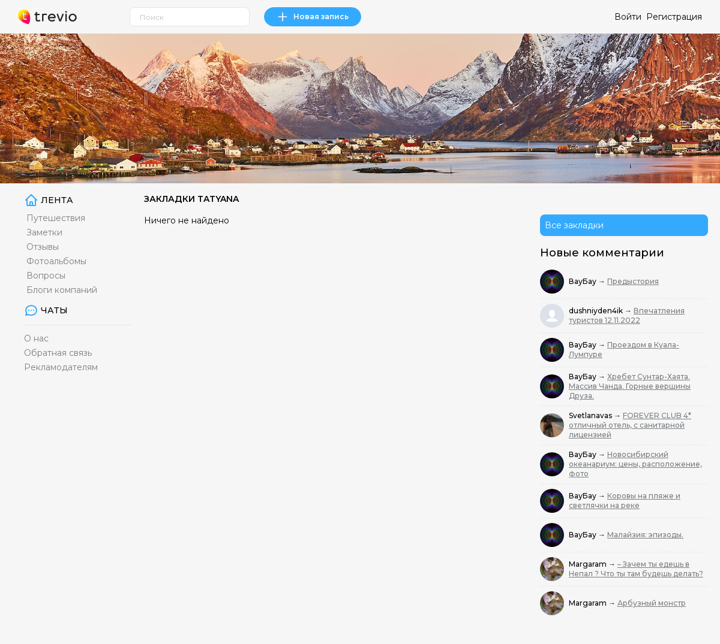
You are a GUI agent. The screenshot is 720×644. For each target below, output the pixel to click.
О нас (36, 338)
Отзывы (42, 246)
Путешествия (55, 218)
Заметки (44, 232)
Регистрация (674, 16)
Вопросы (45, 275)
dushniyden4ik (597, 310)
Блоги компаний (61, 290)
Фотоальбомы (56, 261)
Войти (627, 16)
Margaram (588, 564)
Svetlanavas (591, 415)
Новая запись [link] (313, 17)
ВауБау (583, 281)
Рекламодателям (61, 367)
